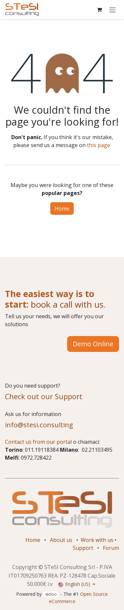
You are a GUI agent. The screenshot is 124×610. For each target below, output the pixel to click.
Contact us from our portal (38, 441)
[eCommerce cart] (99, 9)
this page (98, 145)
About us (61, 540)
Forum (111, 548)
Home (62, 208)
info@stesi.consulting (39, 424)
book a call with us (65, 304)
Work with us (97, 540)
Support (83, 548)
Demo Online (93, 343)
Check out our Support (43, 396)
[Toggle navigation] (112, 10)
